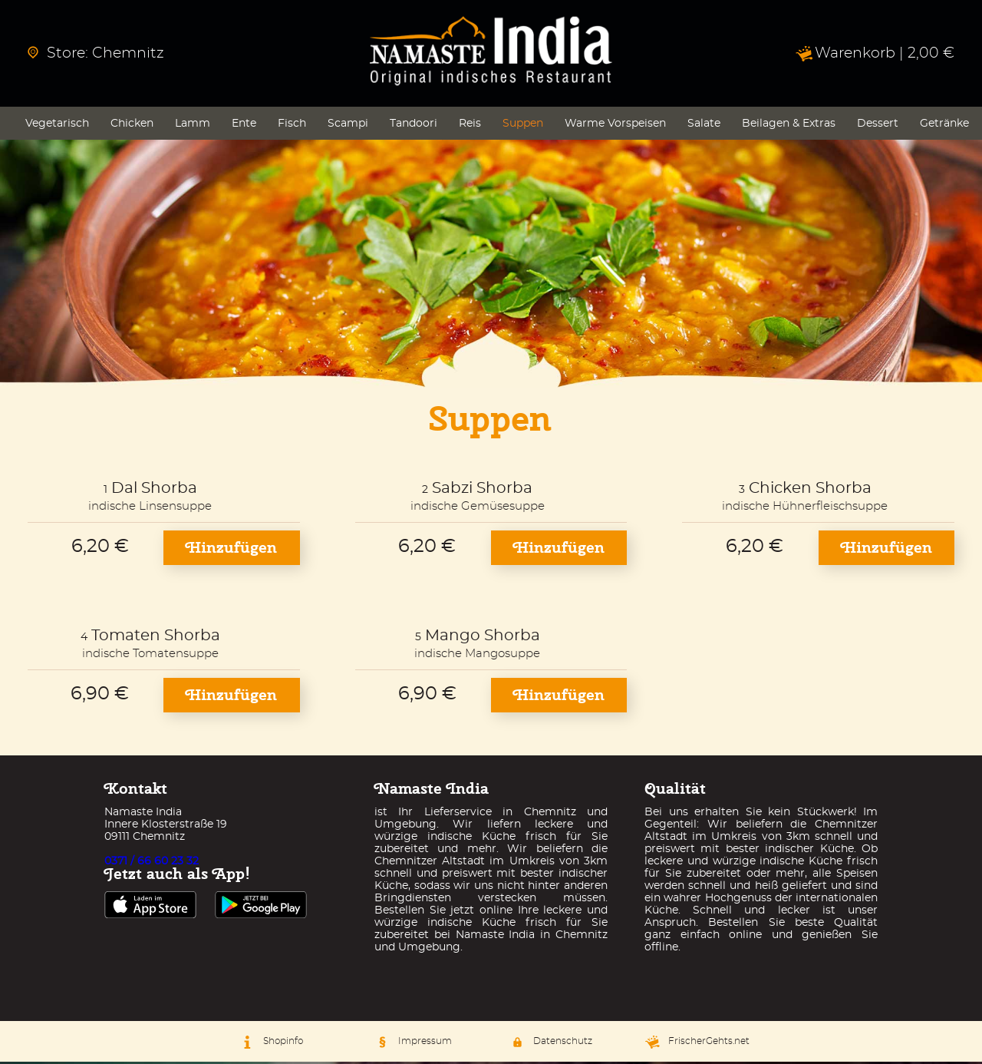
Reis (470, 126)
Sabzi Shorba (482, 490)
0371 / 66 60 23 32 (151, 863)
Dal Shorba (154, 490)
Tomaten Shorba (155, 638)
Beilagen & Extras (788, 126)
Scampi (348, 126)
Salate (703, 126)
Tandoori (413, 126)
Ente (244, 126)
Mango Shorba (482, 638)
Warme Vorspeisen (615, 126)
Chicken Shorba (810, 490)
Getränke (944, 126)
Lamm (192, 126)
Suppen (523, 126)
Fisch (292, 126)
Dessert (877, 126)
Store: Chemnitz (96, 53)
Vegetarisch (57, 126)
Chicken (131, 126)
